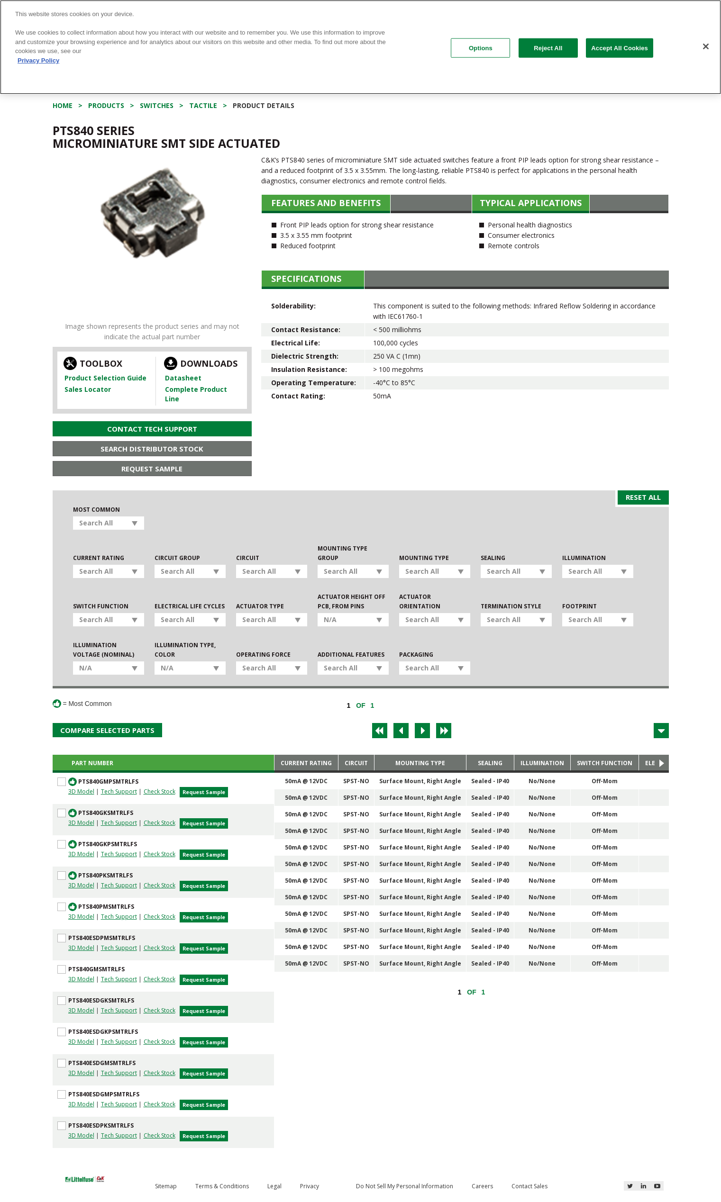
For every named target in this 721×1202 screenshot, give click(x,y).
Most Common (96, 510)
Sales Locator (87, 389)
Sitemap (166, 1186)
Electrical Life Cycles (190, 606)
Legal (274, 1186)
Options (481, 47)
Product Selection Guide (105, 377)
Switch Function (100, 606)
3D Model (81, 791)
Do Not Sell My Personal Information (404, 1186)
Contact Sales (529, 1186)
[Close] (705, 46)
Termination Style (511, 606)
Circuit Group (177, 558)
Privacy (309, 1186)
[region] (360, 47)
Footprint (579, 606)
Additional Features (351, 655)
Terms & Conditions (222, 1186)
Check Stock (159, 791)
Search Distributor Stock (151, 448)
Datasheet (183, 377)
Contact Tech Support (152, 429)
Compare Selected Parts (107, 730)
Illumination (584, 558)
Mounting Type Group (342, 553)
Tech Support (119, 791)
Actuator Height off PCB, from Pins (351, 601)
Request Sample (152, 468)
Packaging (416, 655)
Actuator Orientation (419, 601)
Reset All (643, 497)
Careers (482, 1186)
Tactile (203, 105)
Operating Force (263, 655)
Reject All (548, 47)
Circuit (247, 558)
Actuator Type (260, 606)
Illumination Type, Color (185, 650)
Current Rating (98, 558)
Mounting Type (424, 558)
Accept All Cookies (619, 47)
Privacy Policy (38, 60)
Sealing (493, 558)
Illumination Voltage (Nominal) (103, 650)
